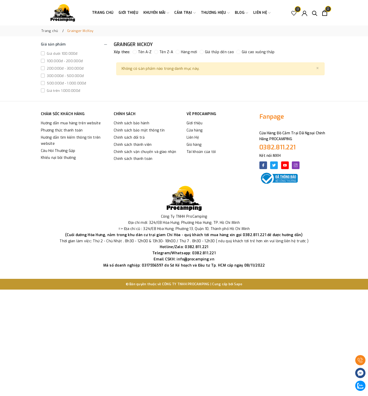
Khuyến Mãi (156, 12)
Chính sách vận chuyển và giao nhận (145, 151)
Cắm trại (185, 12)
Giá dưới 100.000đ (61, 53)
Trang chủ (102, 12)
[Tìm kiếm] (314, 13)
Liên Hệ (193, 137)
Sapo (238, 284)
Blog (241, 12)
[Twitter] (274, 165)
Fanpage (271, 117)
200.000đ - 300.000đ (64, 68)
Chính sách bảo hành (131, 123)
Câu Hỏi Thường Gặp (58, 150)
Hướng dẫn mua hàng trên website (71, 123)
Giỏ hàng (194, 144)
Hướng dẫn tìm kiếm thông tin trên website (70, 140)
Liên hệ (262, 12)
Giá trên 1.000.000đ (63, 91)
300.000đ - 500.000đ (65, 76)
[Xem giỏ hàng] (324, 13)
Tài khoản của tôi (201, 151)
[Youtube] (285, 165)
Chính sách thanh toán (133, 158)
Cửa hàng (194, 130)
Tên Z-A (163, 52)
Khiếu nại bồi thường (58, 157)
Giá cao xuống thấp (255, 52)
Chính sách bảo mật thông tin (139, 130)
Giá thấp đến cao (217, 52)
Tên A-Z (142, 52)
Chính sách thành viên (133, 144)
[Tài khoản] (304, 13)
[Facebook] (263, 165)
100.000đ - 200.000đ (64, 61)
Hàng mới (186, 52)
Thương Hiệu (215, 12)
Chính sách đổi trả (129, 137)
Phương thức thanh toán (62, 130)
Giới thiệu (128, 12)
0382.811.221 (277, 147)
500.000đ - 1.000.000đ (66, 83)
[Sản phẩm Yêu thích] (294, 13)
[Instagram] (296, 165)
